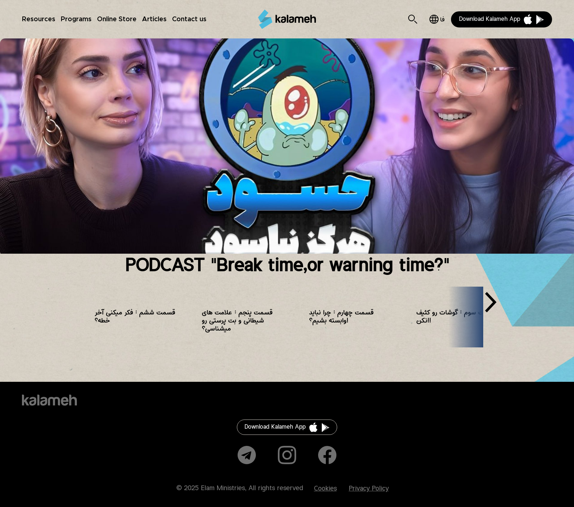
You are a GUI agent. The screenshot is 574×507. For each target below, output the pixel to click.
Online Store (117, 19)
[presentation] (490, 305)
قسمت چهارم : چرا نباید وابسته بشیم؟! (341, 316)
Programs (76, 19)
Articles (154, 19)
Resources (38, 19)
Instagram (287, 455)
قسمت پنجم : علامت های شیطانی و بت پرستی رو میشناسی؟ (237, 320)
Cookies (325, 489)
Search (412, 19)
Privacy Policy (369, 489)
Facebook (327, 455)
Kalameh (287, 19)
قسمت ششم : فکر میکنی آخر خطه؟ (134, 316)
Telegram (247, 455)
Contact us (189, 19)
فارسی (437, 19)
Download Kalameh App (489, 19)
